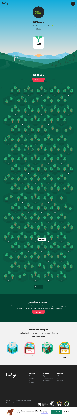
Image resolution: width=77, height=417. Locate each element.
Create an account (48, 378)
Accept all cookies (56, 411)
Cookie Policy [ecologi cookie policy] (27, 400)
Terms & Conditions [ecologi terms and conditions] (11, 403)
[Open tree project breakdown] (38, 43)
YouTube (31, 382)
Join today (39, 312)
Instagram (32, 378)
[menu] (73, 4)
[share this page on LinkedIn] (75, 26)
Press (58, 378)
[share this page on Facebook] (75, 20)
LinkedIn (31, 376)
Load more (38, 287)
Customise (67, 412)
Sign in (45, 376)
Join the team (60, 380)
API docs (59, 376)
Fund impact (38, 80)
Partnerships (46, 380)
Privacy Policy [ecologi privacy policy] (19, 400)
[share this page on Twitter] (75, 23)
